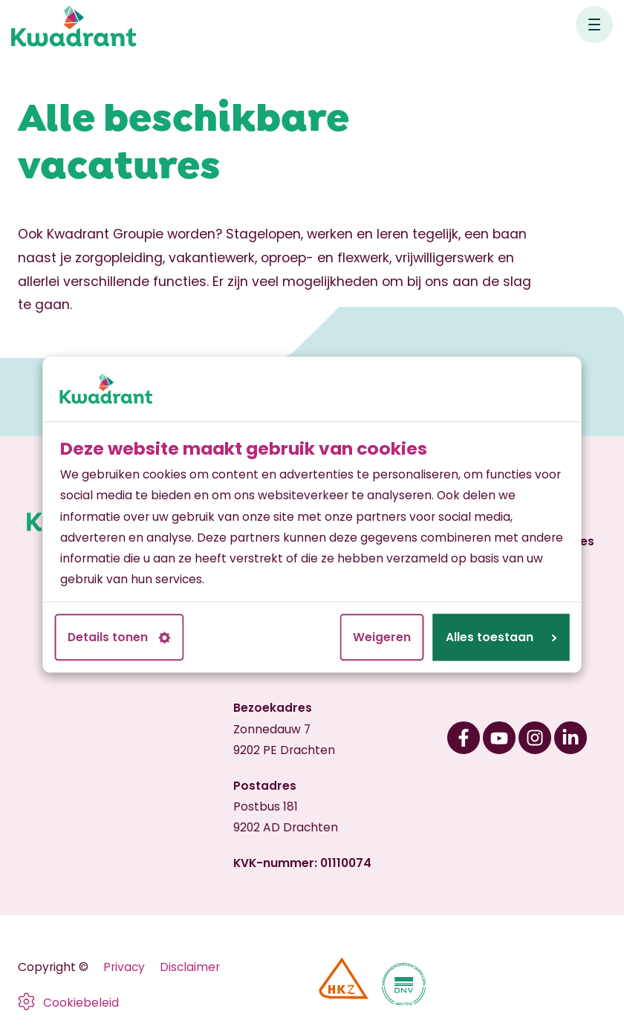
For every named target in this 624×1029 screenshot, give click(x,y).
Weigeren (382, 637)
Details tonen (119, 637)
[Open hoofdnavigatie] (594, 24)
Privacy (124, 967)
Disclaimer (190, 967)
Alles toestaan (501, 637)
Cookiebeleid (81, 1002)
